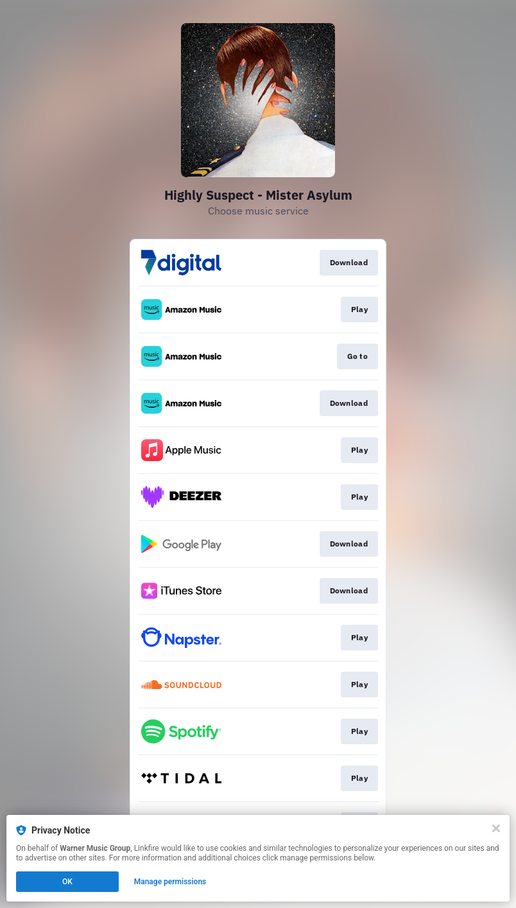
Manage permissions (170, 881)
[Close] (496, 828)
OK (67, 881)
